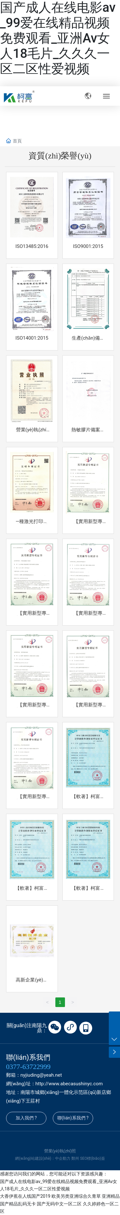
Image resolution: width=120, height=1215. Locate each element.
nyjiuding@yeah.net (41, 1075)
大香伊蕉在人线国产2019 (25, 1196)
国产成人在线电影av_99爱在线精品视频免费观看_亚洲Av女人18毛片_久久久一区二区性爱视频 (58, 38)
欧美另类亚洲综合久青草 (76, 1196)
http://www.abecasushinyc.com (69, 1084)
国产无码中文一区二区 (59, 1203)
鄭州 (75, 1158)
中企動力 (62, 1158)
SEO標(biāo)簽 (92, 1158)
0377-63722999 (28, 1067)
